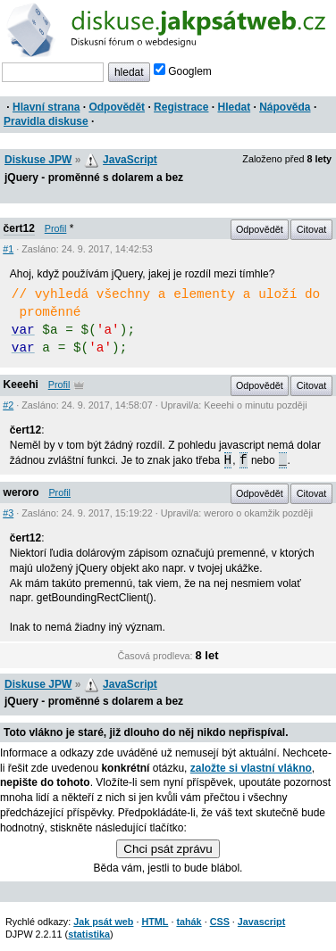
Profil (56, 228)
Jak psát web (103, 921)
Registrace (181, 107)
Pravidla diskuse (46, 121)
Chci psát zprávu (167, 849)
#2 (8, 405)
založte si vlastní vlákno (251, 768)
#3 (8, 513)
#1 (8, 249)
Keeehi (21, 384)
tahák (188, 921)
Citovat (312, 229)
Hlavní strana (46, 107)
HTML (154, 921)
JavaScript (130, 159)
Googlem (183, 71)
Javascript (261, 921)
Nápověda (284, 107)
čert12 (19, 228)
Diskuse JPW (37, 159)
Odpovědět (116, 107)
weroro (21, 492)
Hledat (233, 107)
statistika (89, 934)
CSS (220, 921)
